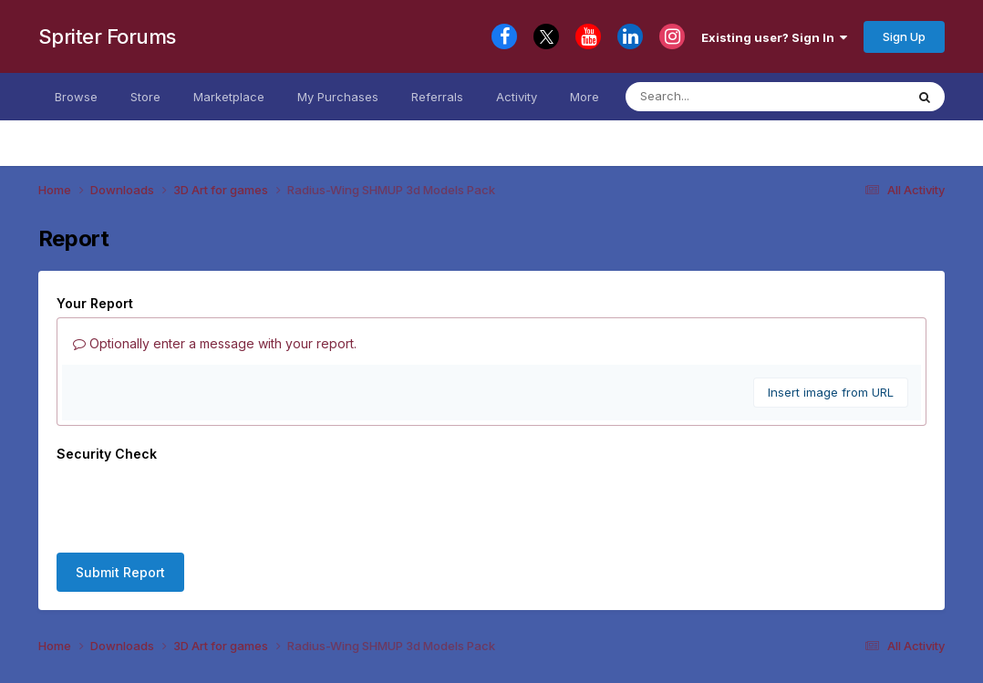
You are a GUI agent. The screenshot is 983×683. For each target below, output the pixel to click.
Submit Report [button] (120, 572)
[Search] (734, 96)
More (584, 96)
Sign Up (904, 36)
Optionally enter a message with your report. (215, 343)
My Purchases (337, 96)
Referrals (437, 96)
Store (145, 96)
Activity (516, 96)
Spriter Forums (107, 36)
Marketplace (228, 96)
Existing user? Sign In (774, 37)
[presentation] (195, 503)
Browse (76, 96)
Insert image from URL (831, 392)
